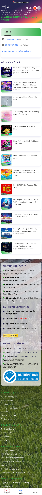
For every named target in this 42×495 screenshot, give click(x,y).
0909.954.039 (11, 45)
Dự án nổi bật (6, 407)
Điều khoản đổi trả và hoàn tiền (13, 443)
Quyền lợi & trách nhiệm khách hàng (15, 453)
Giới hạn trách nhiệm (9, 435)
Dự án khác (5, 411)
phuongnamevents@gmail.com (16, 51)
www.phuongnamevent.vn (24, 326)
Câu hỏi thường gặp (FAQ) (11, 472)
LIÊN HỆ (7, 32)
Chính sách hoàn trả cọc (10, 457)
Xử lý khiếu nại (6, 464)
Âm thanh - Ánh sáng (9, 378)
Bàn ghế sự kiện (7, 371)
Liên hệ (4, 475)
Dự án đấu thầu (7, 403)
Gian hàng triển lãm (8, 386)
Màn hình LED (6, 382)
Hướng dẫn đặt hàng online (12, 468)
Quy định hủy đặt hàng (10, 439)
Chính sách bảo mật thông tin (12, 428)
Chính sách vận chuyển (10, 460)
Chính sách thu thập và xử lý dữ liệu (14, 432)
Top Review (16, 10)
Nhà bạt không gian (9, 367)
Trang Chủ (5, 10)
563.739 (11, 39)
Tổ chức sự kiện (7, 389)
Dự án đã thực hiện (8, 399)
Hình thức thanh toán (9, 424)
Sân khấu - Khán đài (8, 374)
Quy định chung (7, 420)
